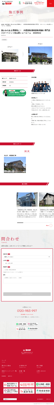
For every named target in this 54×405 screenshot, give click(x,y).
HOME (2, 24)
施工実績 (7, 24)
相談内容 (6, 254)
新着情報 (4, 376)
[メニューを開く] (50, 3)
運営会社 (10, 376)
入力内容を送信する (27, 294)
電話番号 (6, 267)
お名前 (6, 260)
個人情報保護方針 (40, 399)
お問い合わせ (48, 399)
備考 (4, 274)
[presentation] (27, 288)
